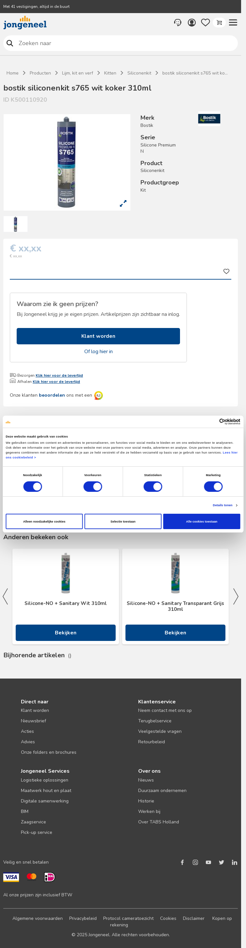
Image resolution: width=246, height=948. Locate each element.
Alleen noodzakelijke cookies (44, 521)
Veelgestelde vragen (160, 731)
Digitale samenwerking (45, 801)
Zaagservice (33, 822)
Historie (146, 801)
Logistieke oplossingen (44, 780)
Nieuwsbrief (33, 721)
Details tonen (223, 505)
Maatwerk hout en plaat (46, 790)
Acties (27, 731)
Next (236, 596)
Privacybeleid (83, 918)
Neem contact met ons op (165, 710)
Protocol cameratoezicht (128, 918)
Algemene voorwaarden (37, 918)
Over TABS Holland (158, 822)
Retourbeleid (151, 742)
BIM (24, 811)
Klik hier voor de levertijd (59, 375)
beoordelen (52, 395)
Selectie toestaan (122, 521)
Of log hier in (98, 351)
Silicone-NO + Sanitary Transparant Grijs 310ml (175, 606)
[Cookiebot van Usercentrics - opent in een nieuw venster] (211, 422)
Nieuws (146, 780)
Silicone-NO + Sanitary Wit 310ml (66, 603)
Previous (5, 596)
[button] (233, 22)
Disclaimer (194, 918)
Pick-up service (36, 832)
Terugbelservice (155, 721)
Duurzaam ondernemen (162, 790)
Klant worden (98, 336)
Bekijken (65, 632)
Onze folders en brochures (48, 752)
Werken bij (149, 811)
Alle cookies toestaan (202, 521)
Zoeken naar (10, 43)
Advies (28, 742)
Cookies (168, 918)
